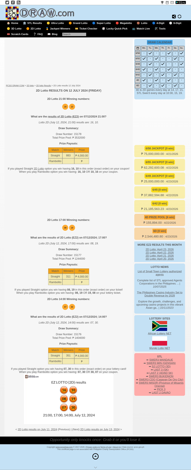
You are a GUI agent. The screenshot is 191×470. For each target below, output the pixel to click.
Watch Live (143, 28)
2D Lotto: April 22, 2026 (160, 252)
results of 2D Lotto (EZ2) (63, 116)
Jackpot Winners (60, 28)
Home (14, 23)
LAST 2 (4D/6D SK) (161, 373)
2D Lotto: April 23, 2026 (160, 249)
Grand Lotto (80, 23)
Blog (54, 34)
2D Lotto (36, 28)
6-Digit (177, 23)
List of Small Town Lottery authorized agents (160, 273)
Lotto (144, 23)
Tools (162, 28)
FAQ (40, 34)
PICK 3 (161, 389)
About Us (117, 447)
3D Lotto (16, 28)
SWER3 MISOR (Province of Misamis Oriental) (161, 384)
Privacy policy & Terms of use (98, 447)
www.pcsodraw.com (64, 447)
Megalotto (126, 23)
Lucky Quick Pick (116, 28)
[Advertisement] (68, 62)
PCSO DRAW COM (15, 85)
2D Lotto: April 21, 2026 (160, 255)
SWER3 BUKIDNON (161, 376)
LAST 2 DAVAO (161, 392)
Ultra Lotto (57, 23)
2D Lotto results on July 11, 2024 (37, 429)
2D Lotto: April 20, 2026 (160, 258)
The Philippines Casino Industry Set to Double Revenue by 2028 (159, 294)
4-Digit (160, 23)
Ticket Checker (88, 28)
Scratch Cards (19, 34)
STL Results (34, 23)
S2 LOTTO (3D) (161, 366)
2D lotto (30, 85)
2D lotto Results (43, 85)
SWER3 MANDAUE (161, 359)
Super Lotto (104, 23)
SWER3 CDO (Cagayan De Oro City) (161, 379)
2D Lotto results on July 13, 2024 (100, 429)
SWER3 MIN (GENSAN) (161, 363)
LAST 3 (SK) (161, 369)
